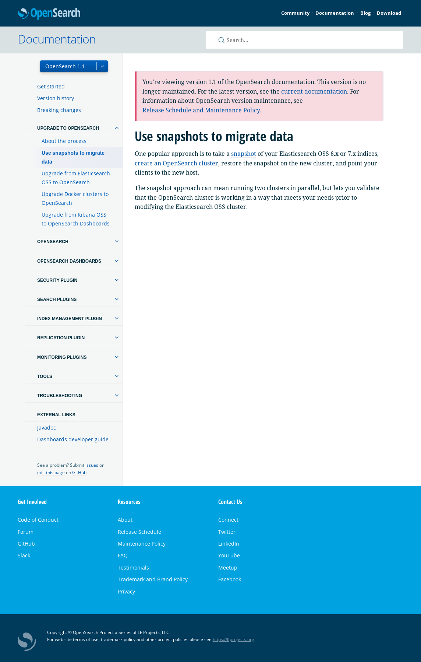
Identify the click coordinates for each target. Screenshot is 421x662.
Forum (25, 531)
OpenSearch (49, 14)
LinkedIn (228, 543)
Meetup (227, 567)
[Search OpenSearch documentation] (304, 40)
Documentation (334, 13)
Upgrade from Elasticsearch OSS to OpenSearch (76, 178)
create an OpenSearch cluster (176, 163)
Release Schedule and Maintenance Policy (201, 110)
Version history (55, 98)
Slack (24, 555)
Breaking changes (59, 109)
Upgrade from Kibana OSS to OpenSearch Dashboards (76, 219)
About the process (64, 140)
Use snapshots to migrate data (73, 157)
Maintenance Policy (142, 543)
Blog (365, 13)
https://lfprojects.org (233, 639)
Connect (228, 519)
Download (389, 13)
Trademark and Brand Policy (153, 579)
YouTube (229, 555)
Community (295, 13)
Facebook (229, 579)
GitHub (79, 472)
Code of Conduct (38, 519)
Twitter (227, 531)
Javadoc (46, 427)
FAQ (123, 555)
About (125, 519)
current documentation (314, 91)
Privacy (126, 591)
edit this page (51, 472)
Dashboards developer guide (73, 439)
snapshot (243, 154)
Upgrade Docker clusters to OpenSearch (75, 198)
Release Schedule (139, 531)
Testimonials (133, 567)
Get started (51, 86)
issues (91, 465)
